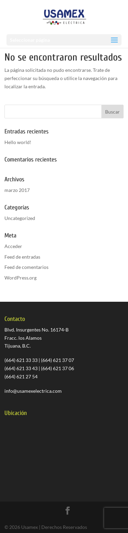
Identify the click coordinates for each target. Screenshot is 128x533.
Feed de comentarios (26, 267)
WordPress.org (20, 278)
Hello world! (17, 142)
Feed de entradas (22, 257)
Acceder (13, 246)
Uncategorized (19, 218)
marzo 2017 (17, 190)
